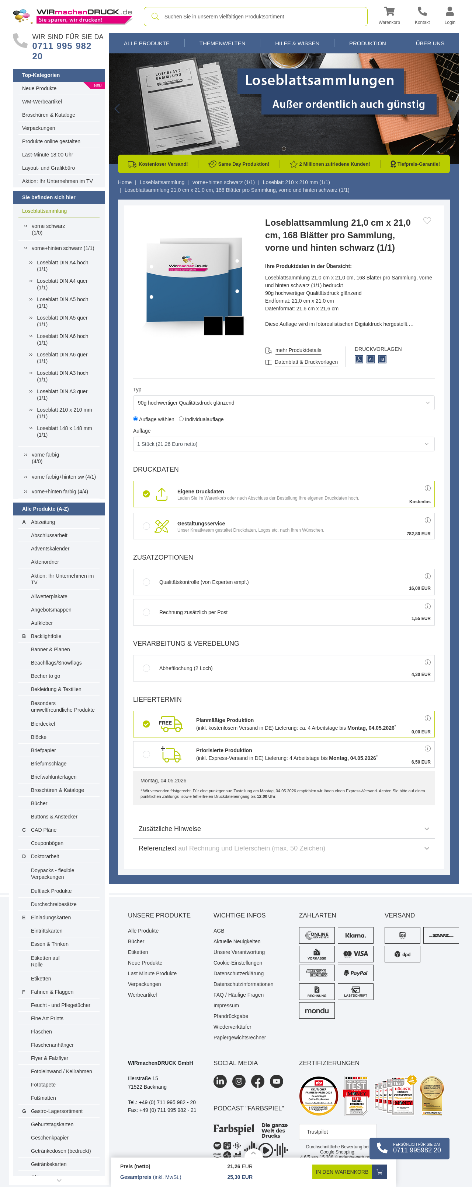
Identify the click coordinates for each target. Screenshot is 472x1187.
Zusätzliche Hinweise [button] (284, 828)
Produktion (367, 43)
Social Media (236, 1063)
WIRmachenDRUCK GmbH (160, 1063)
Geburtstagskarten (52, 1124)
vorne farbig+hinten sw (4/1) (64, 477)
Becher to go (45, 676)
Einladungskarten (51, 917)
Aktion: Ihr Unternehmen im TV (57, 181)
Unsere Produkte (159, 915)
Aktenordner (45, 561)
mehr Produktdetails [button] (298, 350)
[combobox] (256, 16)
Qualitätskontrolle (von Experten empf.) (196, 582)
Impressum (226, 1005)
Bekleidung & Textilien (56, 689)
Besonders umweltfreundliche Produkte (63, 706)
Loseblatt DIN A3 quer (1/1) (62, 394)
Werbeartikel (142, 995)
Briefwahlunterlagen (54, 776)
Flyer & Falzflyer (49, 1058)
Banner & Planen (50, 649)
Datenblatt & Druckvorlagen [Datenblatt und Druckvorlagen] (306, 362)
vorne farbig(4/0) (45, 458)
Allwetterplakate (49, 596)
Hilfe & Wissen (297, 43)
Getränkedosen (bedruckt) (61, 1150)
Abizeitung (43, 522)
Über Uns (430, 43)
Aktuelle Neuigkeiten (237, 941)
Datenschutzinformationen (244, 984)
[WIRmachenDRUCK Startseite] (73, 16)
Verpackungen (38, 128)
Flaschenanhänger (52, 1044)
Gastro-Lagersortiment (57, 1111)
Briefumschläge (49, 763)
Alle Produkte (147, 43)
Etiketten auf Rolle (45, 961)
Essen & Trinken (50, 944)
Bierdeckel (43, 723)
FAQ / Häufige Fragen (239, 995)
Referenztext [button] (284, 848)
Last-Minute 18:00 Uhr (47, 154)
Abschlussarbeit (49, 535)
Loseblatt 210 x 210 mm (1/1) (64, 413)
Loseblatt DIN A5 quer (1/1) (62, 321)
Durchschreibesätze (54, 904)
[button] (389, 17)
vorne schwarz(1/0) (48, 229)
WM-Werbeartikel (42, 101)
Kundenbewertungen (347, 1157)
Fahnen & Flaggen (52, 991)
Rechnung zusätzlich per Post (185, 612)
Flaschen (41, 1031)
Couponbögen (47, 843)
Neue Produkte (39, 88)
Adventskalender (50, 548)
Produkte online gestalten (51, 141)
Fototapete (43, 1084)
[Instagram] (239, 1081)
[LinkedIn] (220, 1081)
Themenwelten (222, 43)
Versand (400, 915)
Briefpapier (43, 750)
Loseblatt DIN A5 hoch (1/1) (62, 302)
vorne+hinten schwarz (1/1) (63, 248)
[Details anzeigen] (253, 1153)
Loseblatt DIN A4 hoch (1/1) (62, 266)
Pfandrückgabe (231, 1016)
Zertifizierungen (329, 1063)
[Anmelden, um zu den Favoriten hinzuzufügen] (427, 220)
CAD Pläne (43, 829)
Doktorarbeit (45, 856)
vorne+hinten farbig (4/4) (60, 491)
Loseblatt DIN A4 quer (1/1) (62, 284)
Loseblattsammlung (44, 211)
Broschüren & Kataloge (48, 114)
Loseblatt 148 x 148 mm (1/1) (64, 431)
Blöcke (38, 737)
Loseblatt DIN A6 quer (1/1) (62, 358)
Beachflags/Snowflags (56, 662)
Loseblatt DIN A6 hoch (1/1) (62, 339)
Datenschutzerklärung (239, 973)
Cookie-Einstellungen (238, 963)
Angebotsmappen (51, 609)
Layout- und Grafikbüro (48, 167)
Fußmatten (43, 1097)
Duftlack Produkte (51, 891)
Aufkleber (42, 623)
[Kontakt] (422, 17)
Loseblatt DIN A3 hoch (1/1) (62, 376)
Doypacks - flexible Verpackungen (52, 873)
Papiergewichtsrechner (240, 1037)
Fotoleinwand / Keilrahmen (61, 1071)
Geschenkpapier (50, 1137)
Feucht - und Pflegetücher (60, 1005)
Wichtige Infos (240, 915)
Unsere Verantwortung (239, 952)
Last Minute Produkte (152, 973)
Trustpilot (317, 1132)
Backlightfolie (46, 636)
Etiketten (41, 978)
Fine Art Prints (47, 1018)
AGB (219, 931)
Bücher (39, 803)
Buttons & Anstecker (54, 816)
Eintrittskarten (47, 930)
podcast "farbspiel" (249, 1108)
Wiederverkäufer (232, 1027)
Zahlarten (317, 915)
